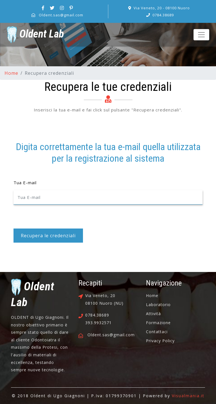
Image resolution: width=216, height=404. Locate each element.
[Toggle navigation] (201, 34)
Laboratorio (158, 304)
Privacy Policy (160, 340)
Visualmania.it (188, 395)
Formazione (158, 322)
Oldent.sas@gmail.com (61, 14)
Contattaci (157, 331)
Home (11, 73)
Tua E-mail (25, 182)
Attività (153, 313)
